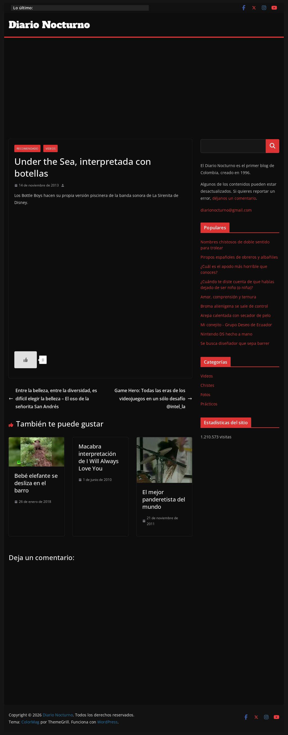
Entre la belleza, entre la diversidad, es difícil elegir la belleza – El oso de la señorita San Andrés (53, 398)
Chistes (207, 385)
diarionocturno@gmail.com (226, 210)
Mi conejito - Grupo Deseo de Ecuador (236, 324)
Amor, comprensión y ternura (228, 296)
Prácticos (209, 404)
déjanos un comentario (234, 198)
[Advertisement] (144, 80)
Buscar (272, 146)
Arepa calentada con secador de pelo (236, 315)
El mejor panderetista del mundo (163, 499)
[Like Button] (25, 359)
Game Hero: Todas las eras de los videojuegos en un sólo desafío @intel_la (153, 398)
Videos (50, 148)
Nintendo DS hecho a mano (226, 334)
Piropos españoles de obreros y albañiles (239, 257)
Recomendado (27, 148)
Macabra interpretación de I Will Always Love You (98, 457)
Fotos (205, 394)
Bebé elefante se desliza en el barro (36, 483)
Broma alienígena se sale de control (234, 306)
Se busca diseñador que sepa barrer (235, 343)
